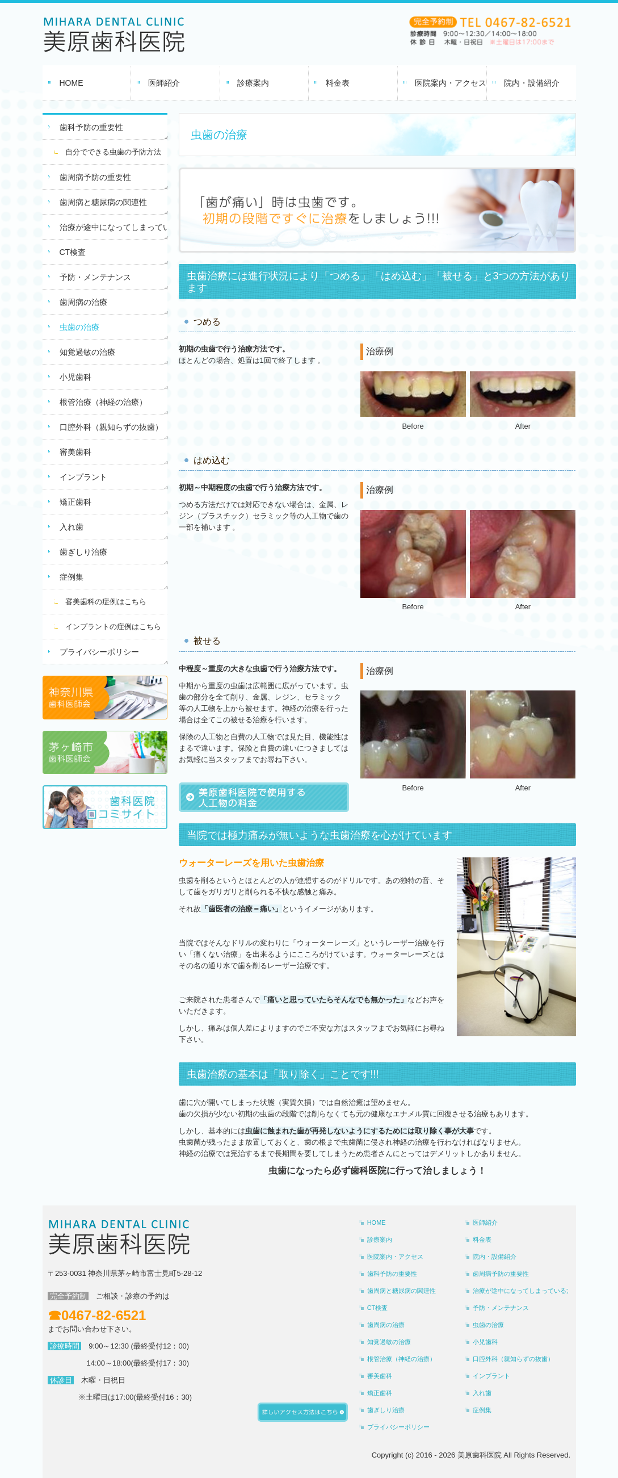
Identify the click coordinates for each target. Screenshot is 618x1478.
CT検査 (73, 252)
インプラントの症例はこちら (113, 626)
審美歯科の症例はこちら (105, 601)
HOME (71, 82)
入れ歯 (71, 526)
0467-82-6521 (103, 1315)
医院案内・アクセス (450, 82)
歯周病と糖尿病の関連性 (103, 202)
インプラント (83, 476)
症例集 (71, 576)
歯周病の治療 (83, 302)
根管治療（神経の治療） (103, 402)
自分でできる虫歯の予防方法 (113, 152)
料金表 (338, 82)
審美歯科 (75, 452)
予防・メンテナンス (95, 277)
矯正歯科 (75, 501)
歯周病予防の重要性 (95, 177)
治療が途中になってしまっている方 (113, 227)
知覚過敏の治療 (87, 352)
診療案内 (253, 82)
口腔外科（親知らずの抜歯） (111, 427)
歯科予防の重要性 (91, 127)
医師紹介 (164, 82)
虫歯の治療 (79, 327)
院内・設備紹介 (532, 82)
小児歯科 (75, 377)
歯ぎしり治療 (83, 551)
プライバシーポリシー (99, 651)
